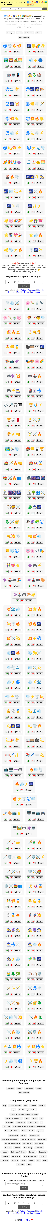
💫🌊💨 (35, 711)
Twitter (23, 290)
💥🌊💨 (13, 609)
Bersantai (6, 1156)
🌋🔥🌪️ (12, 177)
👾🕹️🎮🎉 (12, 580)
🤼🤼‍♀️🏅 (36, 886)
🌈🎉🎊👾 (12, 162)
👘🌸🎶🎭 (34, 551)
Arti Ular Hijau (34, 1135)
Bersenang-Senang (30, 1156)
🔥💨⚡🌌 (24, 784)
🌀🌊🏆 (12, 89)
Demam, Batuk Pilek (12, 1131)
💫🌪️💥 (35, 726)
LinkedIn (40, 290)
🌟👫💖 (36, 221)
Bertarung (15, 1160)
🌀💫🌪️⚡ (34, 133)
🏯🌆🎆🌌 (12, 492)
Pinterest (12, 292)
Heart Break (39, 1143)
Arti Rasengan (24, 37)
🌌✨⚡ (35, 206)
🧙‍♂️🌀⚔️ (13, 944)
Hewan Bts (6, 1127)
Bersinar (42, 1156)
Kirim (24, 1188)
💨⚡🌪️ (12, 697)
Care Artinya (27, 1143)
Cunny (27, 1118)
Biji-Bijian (20, 1164)
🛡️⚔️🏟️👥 (13, 886)
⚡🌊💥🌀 (12, 1046)
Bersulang (5, 1160)
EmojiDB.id (25, 1220)
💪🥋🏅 (13, 711)
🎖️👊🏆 (35, 332)
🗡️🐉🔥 (35, 842)
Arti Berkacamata (15, 1105)
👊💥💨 (35, 536)
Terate (35, 1118)
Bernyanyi (32, 1152)
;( (41, 1122)
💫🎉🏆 (12, 740)
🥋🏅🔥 (13, 915)
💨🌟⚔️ (35, 653)
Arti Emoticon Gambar (12, 1143)
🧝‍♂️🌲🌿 (13, 974)
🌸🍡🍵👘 (12, 318)
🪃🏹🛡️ (35, 974)
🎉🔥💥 (13, 332)
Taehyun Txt (42, 1139)
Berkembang (28, 1148)
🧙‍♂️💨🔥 (35, 944)
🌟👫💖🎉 (13, 235)
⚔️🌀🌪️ (35, 988)
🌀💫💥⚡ (12, 148)
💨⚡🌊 (35, 682)
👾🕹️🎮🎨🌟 (24, 595)
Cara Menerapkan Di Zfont (27, 1110)
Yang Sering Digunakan (9, 1139)
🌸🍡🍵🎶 (34, 303)
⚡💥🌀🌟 (36, 1046)
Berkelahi (17, 1148)
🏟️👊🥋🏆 (34, 449)
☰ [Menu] (2, 3)
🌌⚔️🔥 (36, 191)
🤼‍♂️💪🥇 (35, 901)
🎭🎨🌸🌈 (34, 361)
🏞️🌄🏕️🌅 (13, 60)
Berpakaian (42, 1152)
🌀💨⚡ (12, 133)
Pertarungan (29, 33)
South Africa (21, 1122)
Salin (16, 52)
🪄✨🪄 (13, 988)
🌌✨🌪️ (13, 206)
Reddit (19, 292)
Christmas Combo (28, 1131)
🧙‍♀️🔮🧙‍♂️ (35, 930)
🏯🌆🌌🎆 (36, 478)
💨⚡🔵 (36, 60)
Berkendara (39, 1148)
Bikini (29, 1164)
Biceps (31, 1160)
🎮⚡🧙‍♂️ (13, 390)
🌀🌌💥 (12, 104)
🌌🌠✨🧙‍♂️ (34, 177)
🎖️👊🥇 (12, 347)
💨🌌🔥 (13, 653)
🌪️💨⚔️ (12, 303)
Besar (23, 1160)
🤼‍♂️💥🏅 (13, 901)
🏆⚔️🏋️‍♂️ (35, 420)
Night (13, 1110)
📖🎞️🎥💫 (34, 740)
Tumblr (27, 292)
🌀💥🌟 (12, 119)
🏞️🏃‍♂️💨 (12, 449)
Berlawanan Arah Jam (18, 1152)
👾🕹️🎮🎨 (36, 580)
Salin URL (23, 286)
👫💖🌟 (13, 565)
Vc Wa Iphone (32, 1122)
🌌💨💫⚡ (13, 191)
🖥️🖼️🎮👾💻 (24, 828)
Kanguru (42, 1105)
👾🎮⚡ (35, 565)
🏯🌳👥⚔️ (36, 492)
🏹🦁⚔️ (13, 507)
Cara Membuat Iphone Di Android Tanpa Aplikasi (29, 1127)
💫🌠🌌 (13, 726)
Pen (25, 1105)
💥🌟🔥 (35, 609)
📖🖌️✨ (12, 755)
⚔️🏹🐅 (13, 1003)
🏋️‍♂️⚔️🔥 (35, 434)
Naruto (39, 33)
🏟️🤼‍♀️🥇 (36, 463)
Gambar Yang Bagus (28, 1139)
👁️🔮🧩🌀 (34, 522)
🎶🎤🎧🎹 (13, 405)
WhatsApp (35, 292)
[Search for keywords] (21, 8)
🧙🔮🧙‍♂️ (13, 930)
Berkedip (8, 1148)
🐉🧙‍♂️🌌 (35, 507)
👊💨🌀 (12, 551)
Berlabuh (4, 1152)
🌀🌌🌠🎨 (34, 89)
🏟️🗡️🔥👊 (13, 463)
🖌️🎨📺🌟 (12, 813)
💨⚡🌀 (13, 682)
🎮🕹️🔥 (35, 376)
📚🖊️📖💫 (34, 755)
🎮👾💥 (13, 376)
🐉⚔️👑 (12, 522)
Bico (38, 1160)
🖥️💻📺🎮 (36, 813)
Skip (4, 1105)
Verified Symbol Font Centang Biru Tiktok (24, 1114)
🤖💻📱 (13, 75)
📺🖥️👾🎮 (13, 769)
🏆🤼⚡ (36, 405)
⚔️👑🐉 (35, 1003)
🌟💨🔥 (36, 235)
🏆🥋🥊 (13, 420)
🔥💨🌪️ (36, 769)
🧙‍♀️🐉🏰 (35, 75)
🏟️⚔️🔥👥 (12, 478)
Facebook (32, 290)
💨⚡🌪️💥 (34, 697)
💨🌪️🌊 (13, 667)
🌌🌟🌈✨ (36, 46)
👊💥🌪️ (13, 536)
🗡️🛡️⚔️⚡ (36, 857)
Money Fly (9, 1122)
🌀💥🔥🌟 (34, 119)
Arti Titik (33, 1105)
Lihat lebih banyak (24, 27)
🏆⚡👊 (13, 434)
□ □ (41, 1118)
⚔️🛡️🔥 (35, 1032)
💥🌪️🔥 (13, 624)
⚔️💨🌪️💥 (13, 1017)
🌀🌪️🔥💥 (12, 46)
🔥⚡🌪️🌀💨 (24, 799)
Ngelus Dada (13, 1135)
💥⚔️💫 (13, 638)
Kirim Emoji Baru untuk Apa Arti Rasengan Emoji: (24, 1180)
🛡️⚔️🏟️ (35, 872)
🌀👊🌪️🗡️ (34, 104)
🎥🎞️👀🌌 (34, 347)
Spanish (40, 1131)
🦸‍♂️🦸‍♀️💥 (35, 915)
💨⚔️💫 (35, 667)
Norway (23, 1135)
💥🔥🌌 (35, 624)
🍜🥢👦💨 (36, 318)
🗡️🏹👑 (13, 842)
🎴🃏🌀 (35, 390)
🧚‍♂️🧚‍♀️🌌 (35, 959)
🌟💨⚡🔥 (13, 250)
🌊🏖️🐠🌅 (36, 162)
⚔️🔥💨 (13, 1032)
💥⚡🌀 (35, 638)
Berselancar (16, 1156)
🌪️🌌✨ (36, 250)
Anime (19, 33)
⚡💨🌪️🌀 (13, 1061)
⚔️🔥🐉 (36, 1017)
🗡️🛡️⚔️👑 (12, 857)
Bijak (44, 1160)
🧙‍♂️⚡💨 (13, 959)
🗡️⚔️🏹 (13, 872)
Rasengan (10, 33)
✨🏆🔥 (36, 1061)
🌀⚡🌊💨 (36, 148)
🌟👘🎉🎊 (13, 221)
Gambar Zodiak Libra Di (13, 1118)
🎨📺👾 (12, 361)
